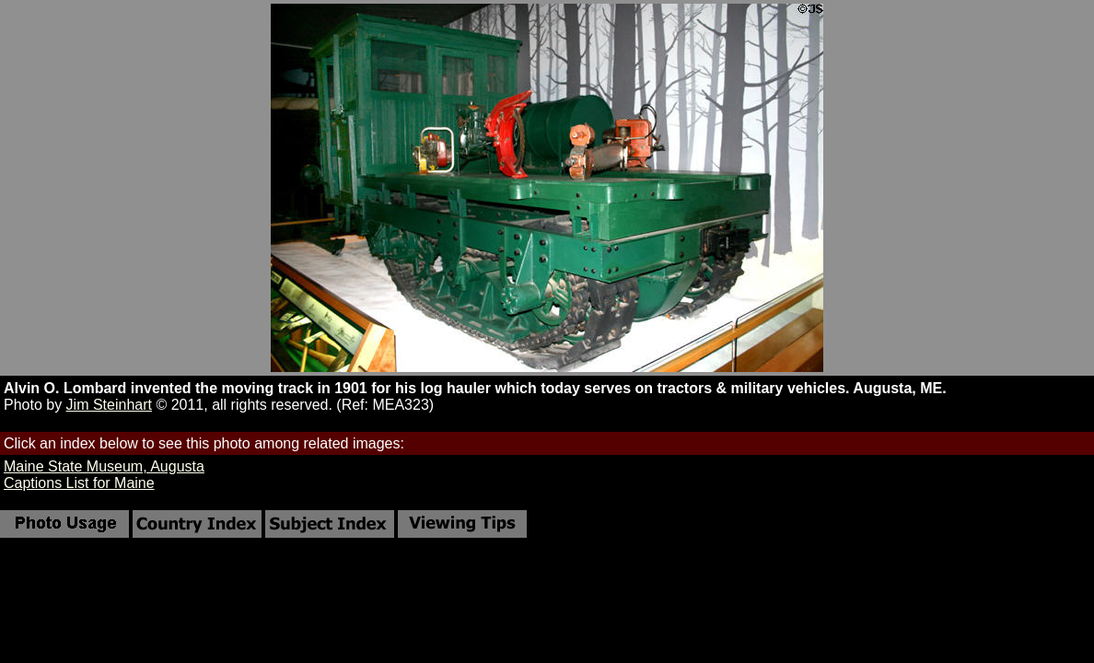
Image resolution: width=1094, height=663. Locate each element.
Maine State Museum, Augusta (104, 466)
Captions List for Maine (79, 483)
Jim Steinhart (109, 405)
